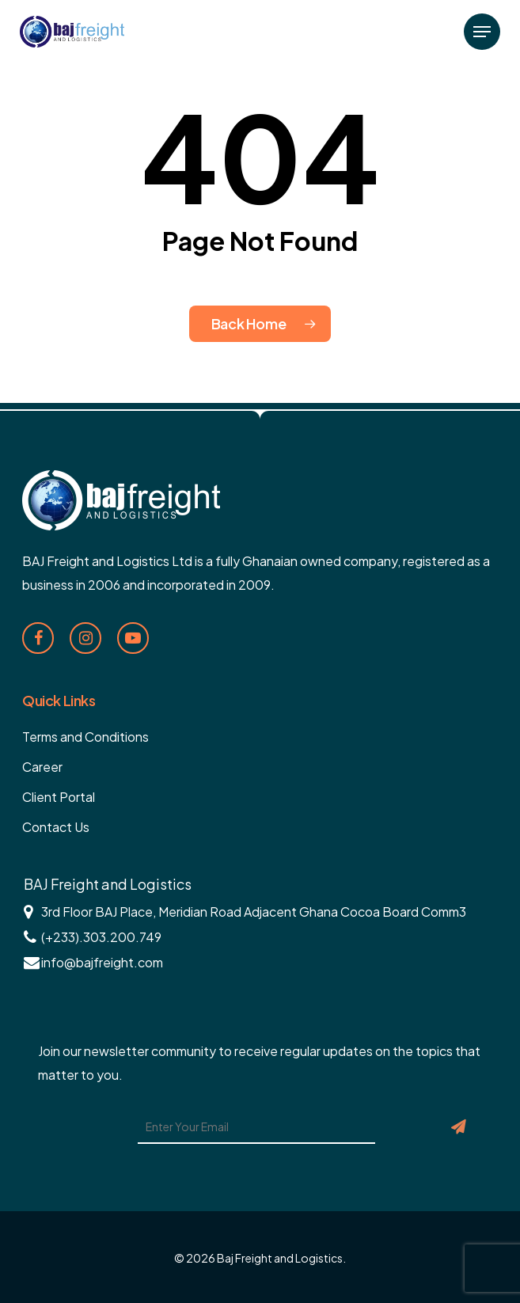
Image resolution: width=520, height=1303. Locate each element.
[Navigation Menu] (482, 32)
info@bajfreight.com (102, 962)
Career (42, 766)
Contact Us (55, 827)
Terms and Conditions (85, 736)
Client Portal (58, 796)
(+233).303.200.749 (101, 937)
